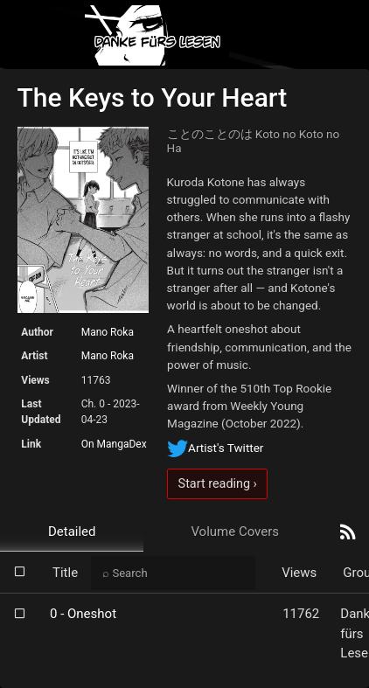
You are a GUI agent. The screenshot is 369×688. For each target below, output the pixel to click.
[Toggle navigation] (341, 35)
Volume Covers (235, 531)
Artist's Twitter (215, 448)
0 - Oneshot (83, 614)
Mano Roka (107, 332)
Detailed (72, 531)
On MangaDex (114, 444)
